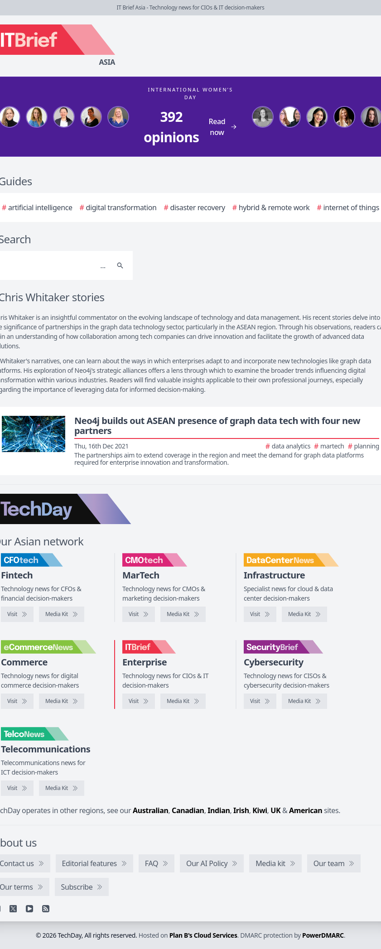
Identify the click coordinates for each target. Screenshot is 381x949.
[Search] (120, 265)
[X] (13, 908)
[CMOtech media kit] (183, 614)
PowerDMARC (323, 935)
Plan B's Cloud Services (203, 935)
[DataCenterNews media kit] (304, 614)
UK (275, 810)
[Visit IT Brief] (138, 701)
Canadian (188, 810)
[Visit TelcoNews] (17, 788)
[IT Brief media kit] (183, 701)
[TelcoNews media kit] (61, 788)
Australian (150, 810)
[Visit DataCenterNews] (260, 614)
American (305, 810)
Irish (241, 810)
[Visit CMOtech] (138, 614)
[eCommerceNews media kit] (61, 701)
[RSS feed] (45, 908)
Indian (218, 810)
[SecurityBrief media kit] (304, 701)
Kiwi (259, 810)
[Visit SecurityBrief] (260, 701)
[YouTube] (29, 908)
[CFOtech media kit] (61, 614)
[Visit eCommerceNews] (17, 701)
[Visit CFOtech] (17, 614)
